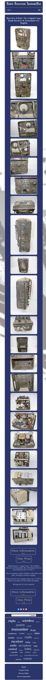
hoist (19, 622)
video (37, 633)
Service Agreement (23, 676)
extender (29, 626)
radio (28, 637)
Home (24, 667)
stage (35, 646)
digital (35, 652)
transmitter (20, 629)
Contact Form (24, 670)
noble (21, 652)
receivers (13, 655)
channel (19, 638)
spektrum (18, 659)
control (12, 649)
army (21, 655)
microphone (25, 645)
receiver (17, 641)
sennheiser (12, 633)
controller (14, 652)
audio (13, 645)
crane (22, 633)
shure (38, 622)
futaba (11, 637)
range (34, 642)
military (28, 652)
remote (27, 658)
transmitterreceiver (31, 655)
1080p (27, 642)
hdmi (28, 649)
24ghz (12, 621)
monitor (36, 638)
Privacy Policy (24, 673)
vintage (20, 650)
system (20, 625)
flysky (33, 630)
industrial (36, 650)
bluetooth (29, 634)
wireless (28, 621)
